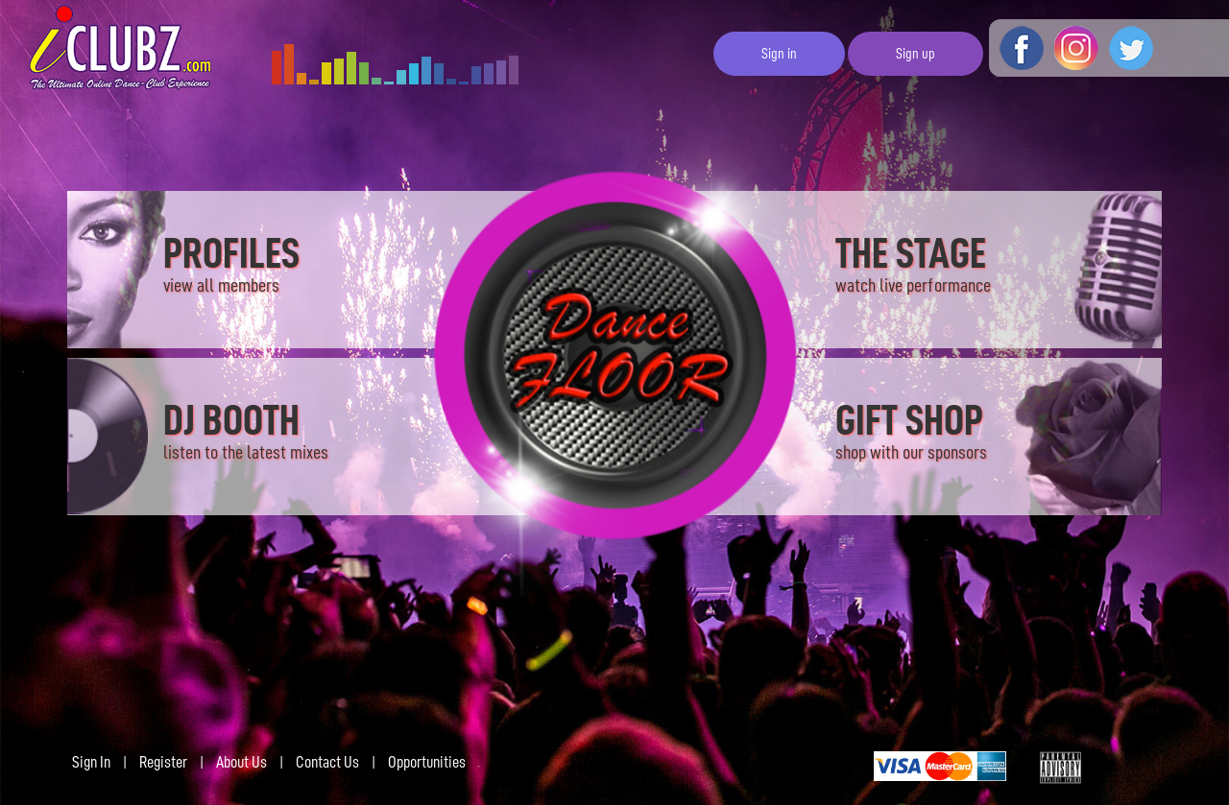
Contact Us (327, 761)
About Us (241, 761)
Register (163, 761)
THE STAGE (913, 263)
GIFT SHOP (911, 433)
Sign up (915, 53)
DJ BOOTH (245, 430)
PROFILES (231, 263)
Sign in (779, 53)
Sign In (91, 761)
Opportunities (427, 761)
